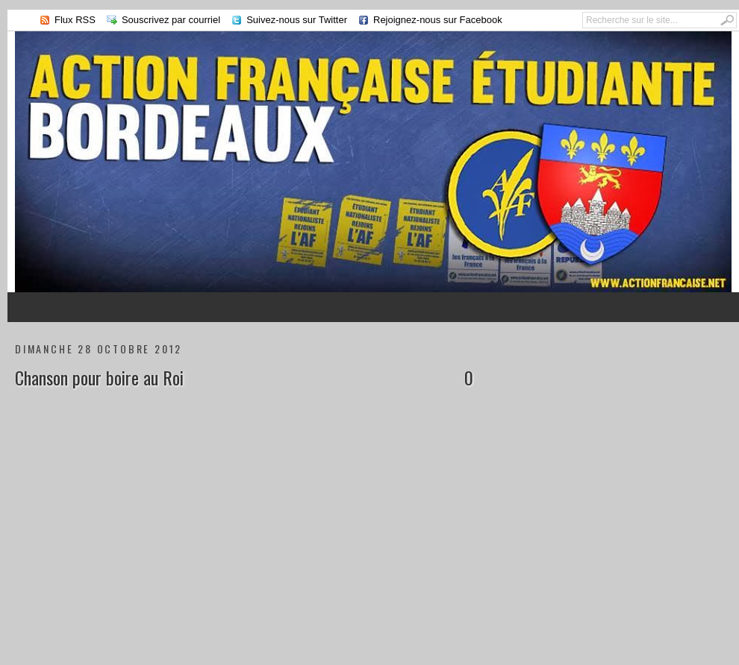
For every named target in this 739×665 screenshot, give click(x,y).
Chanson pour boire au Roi (99, 377)
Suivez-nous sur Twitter (296, 19)
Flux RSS (75, 19)
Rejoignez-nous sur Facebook (437, 19)
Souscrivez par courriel (171, 19)
